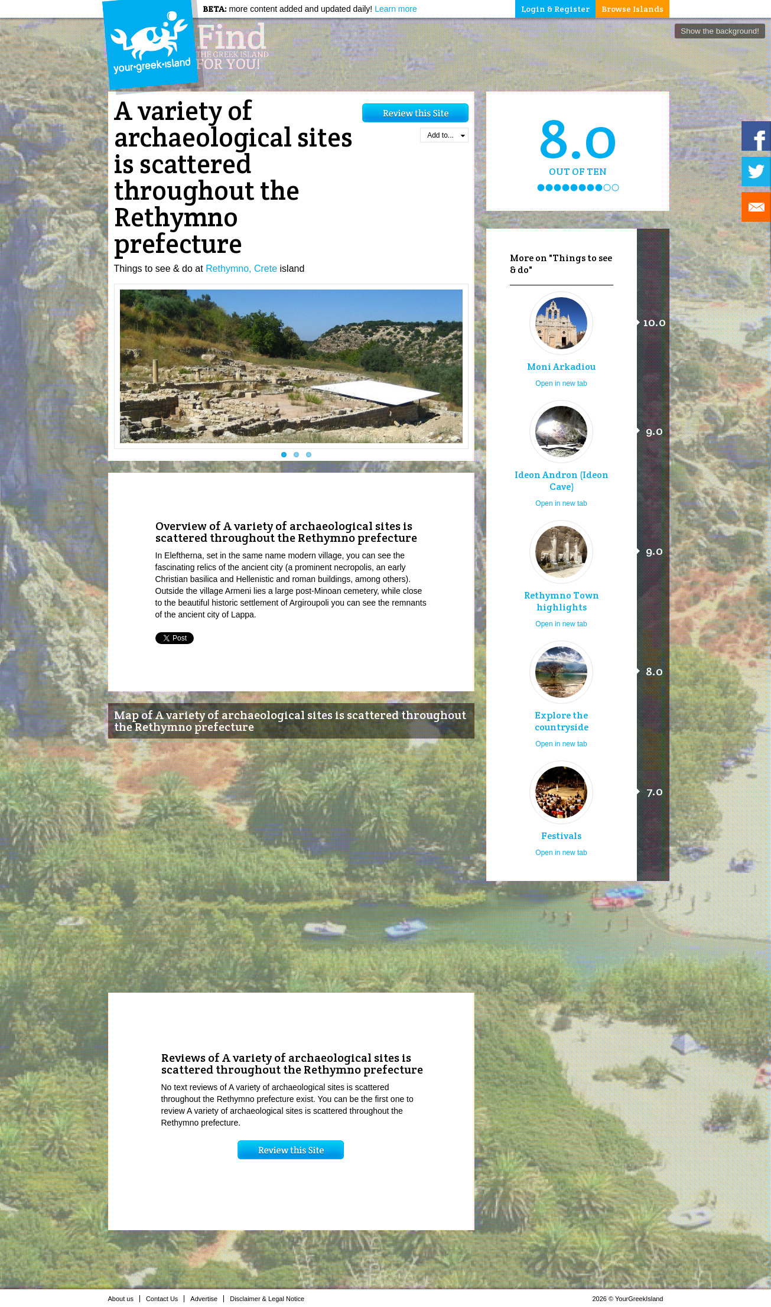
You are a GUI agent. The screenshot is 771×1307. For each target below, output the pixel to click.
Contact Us (165, 1298)
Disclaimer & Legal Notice (270, 1298)
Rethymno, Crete (241, 269)
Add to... (445, 135)
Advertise (207, 1298)
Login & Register (555, 9)
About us (124, 1298)
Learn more (396, 9)
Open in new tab (561, 383)
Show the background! (720, 31)
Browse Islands (632, 9)
